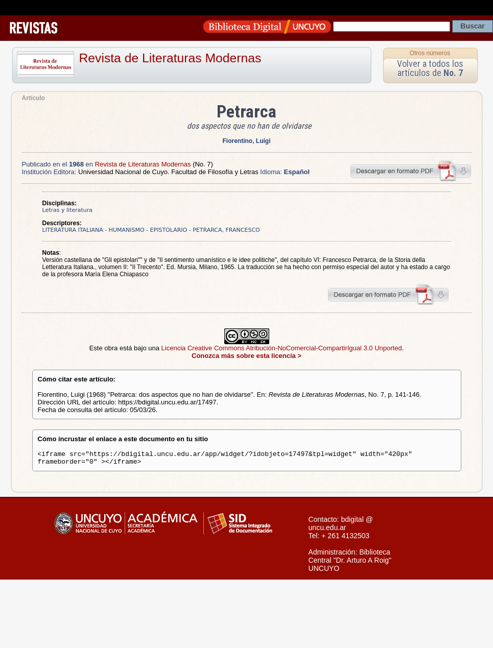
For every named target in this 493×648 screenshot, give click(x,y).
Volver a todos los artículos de (430, 68)
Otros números (430, 53)
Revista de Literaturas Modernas (170, 58)
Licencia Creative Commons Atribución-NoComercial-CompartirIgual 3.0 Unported (281, 348)
